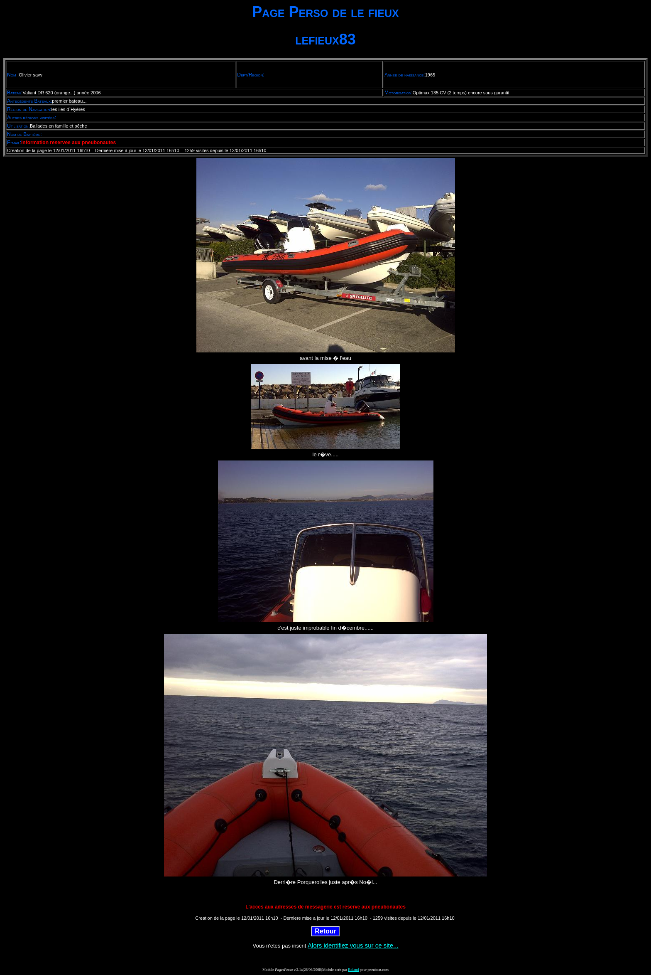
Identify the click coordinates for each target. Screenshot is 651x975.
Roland (353, 970)
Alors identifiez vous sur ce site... (353, 945)
